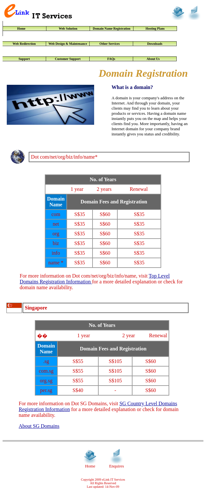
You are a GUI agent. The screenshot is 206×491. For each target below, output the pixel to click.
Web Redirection (24, 43)
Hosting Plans (154, 28)
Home (24, 28)
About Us (155, 59)
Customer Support (68, 59)
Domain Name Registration (112, 28)
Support (24, 59)
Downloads (154, 43)
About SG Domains (39, 426)
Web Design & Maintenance (67, 43)
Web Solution (68, 28)
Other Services (111, 43)
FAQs (111, 59)
